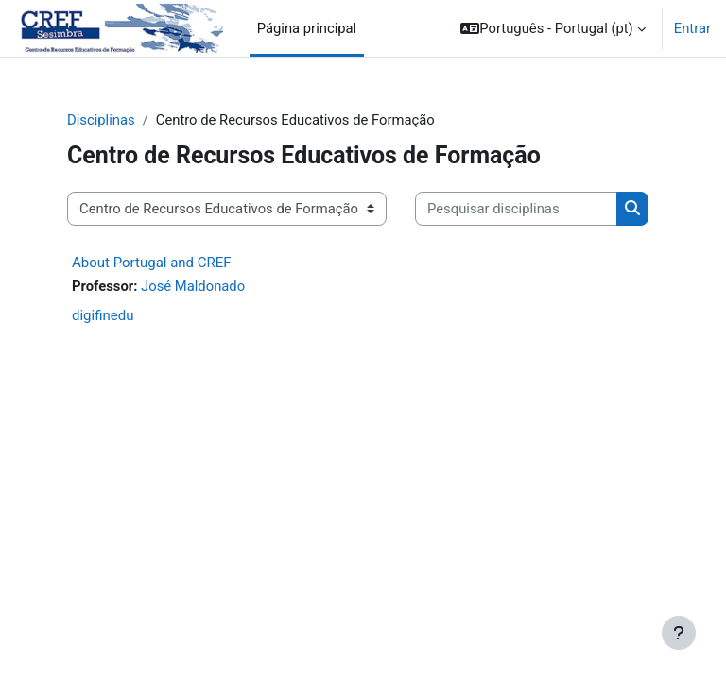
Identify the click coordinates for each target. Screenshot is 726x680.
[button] (552, 28)
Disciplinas (101, 119)
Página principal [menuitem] (307, 28)
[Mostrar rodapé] (679, 633)
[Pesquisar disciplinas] (516, 209)
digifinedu (102, 315)
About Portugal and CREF (152, 262)
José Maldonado (193, 286)
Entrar (692, 28)
